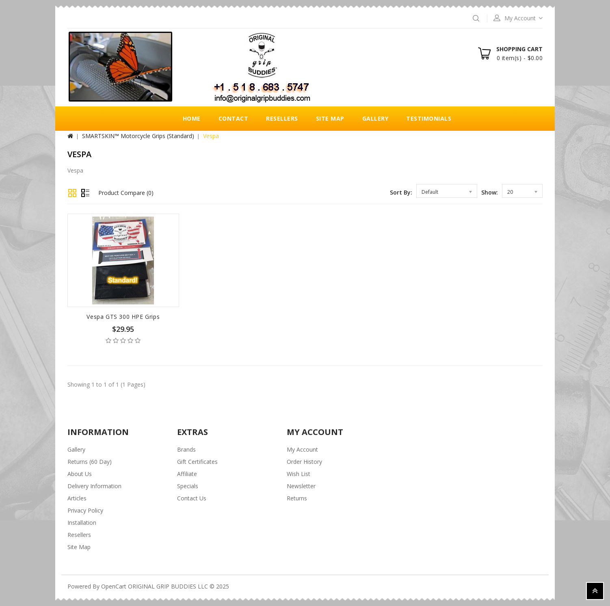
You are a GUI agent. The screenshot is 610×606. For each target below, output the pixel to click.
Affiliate (187, 474)
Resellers (282, 118)
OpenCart (113, 586)
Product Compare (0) (126, 193)
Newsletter (301, 486)
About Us (79, 474)
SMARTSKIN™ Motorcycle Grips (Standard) (138, 136)
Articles (77, 498)
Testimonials (428, 118)
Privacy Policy (85, 510)
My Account (302, 449)
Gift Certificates (197, 461)
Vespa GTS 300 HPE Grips (123, 316)
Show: (489, 192)
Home (192, 118)
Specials (187, 486)
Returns (297, 498)
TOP (595, 591)
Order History (304, 461)
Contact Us (191, 498)
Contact (233, 118)
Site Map (330, 118)
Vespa (211, 136)
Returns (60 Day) (89, 461)
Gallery (375, 118)
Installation (81, 522)
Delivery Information (94, 486)
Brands (186, 449)
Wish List (298, 474)
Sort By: (401, 192)
